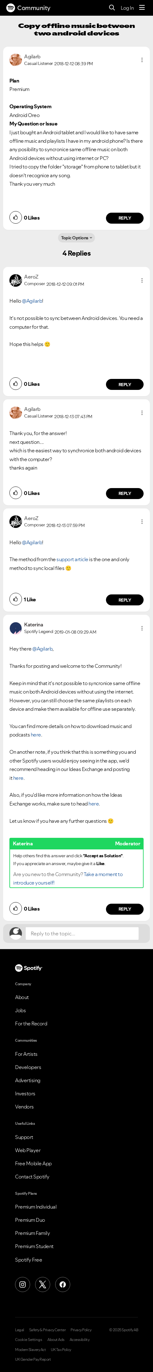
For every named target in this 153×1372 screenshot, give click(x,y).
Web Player (27, 1150)
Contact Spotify (32, 1176)
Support (24, 1137)
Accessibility (80, 1339)
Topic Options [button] (74, 238)
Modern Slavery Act (30, 1349)
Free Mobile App (33, 1163)
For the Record (31, 1023)
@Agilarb (32, 300)
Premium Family (32, 1233)
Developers (28, 1067)
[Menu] (142, 8)
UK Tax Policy (61, 1349)
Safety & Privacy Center (47, 1329)
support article (72, 559)
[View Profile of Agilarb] (32, 56)
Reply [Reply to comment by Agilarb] (125, 218)
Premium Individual (35, 1206)
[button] (142, 60)
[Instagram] (22, 1284)
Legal (19, 1329)
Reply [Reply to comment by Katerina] (125, 909)
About (22, 997)
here (36, 734)
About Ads (56, 1339)
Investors (25, 1093)
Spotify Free (28, 1259)
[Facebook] (62, 1284)
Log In (127, 7)
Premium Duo (30, 1219)
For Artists (26, 1053)
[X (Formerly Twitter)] (42, 1284)
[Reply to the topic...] (82, 933)
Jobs (20, 1010)
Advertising (27, 1080)
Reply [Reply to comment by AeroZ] (125, 384)
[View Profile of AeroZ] (31, 276)
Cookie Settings (28, 1339)
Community (28, 7)
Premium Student (34, 1246)
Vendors (24, 1106)
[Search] (112, 8)
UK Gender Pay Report (33, 1359)
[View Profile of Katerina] (33, 624)
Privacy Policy (81, 1329)
